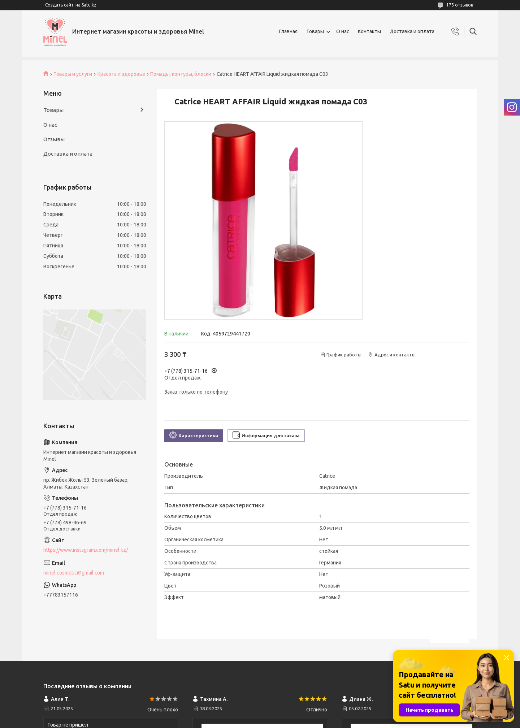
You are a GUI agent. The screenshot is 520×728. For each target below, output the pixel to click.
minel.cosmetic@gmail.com (73, 573)
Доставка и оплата (412, 31)
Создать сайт (59, 5)
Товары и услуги (72, 74)
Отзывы (54, 139)
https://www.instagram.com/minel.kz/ (85, 550)
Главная (288, 31)
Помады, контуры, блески (180, 74)
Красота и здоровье (121, 74)
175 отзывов (459, 5)
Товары (315, 31)
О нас (342, 31)
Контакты (369, 31)
